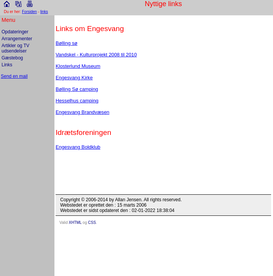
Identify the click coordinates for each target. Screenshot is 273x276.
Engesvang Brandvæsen (82, 112)
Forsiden (29, 12)
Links (7, 64)
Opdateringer (15, 31)
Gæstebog (12, 58)
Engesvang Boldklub (78, 147)
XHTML (75, 222)
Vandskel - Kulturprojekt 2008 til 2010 (96, 55)
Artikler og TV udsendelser (15, 48)
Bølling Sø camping (77, 89)
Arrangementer (17, 38)
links (44, 12)
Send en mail (14, 76)
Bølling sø (66, 43)
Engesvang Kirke (74, 77)
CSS (92, 222)
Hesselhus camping (77, 101)
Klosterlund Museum (78, 66)
